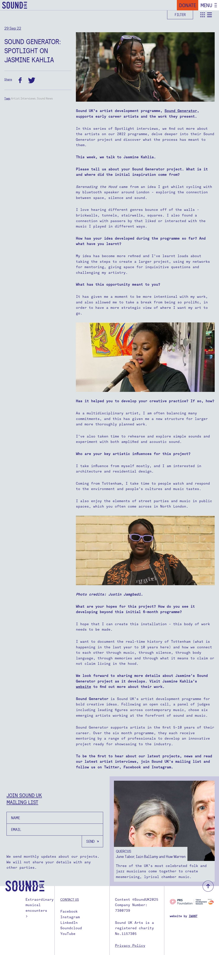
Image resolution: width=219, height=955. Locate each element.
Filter (180, 14)
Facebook (69, 911)
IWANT (193, 916)
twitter (31, 80)
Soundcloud (71, 928)
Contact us (69, 899)
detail (209, 15)
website (83, 686)
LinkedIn (69, 922)
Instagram (70, 917)
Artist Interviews (23, 98)
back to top (208, 886)
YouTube (67, 933)
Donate (187, 5)
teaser (202, 15)
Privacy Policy (130, 945)
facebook (20, 80)
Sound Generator (181, 111)
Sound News (45, 98)
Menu (206, 5)
